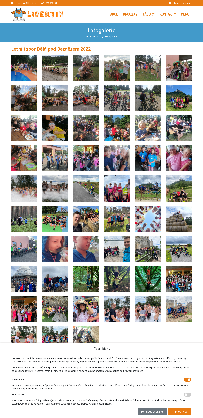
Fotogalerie (111, 36)
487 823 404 (51, 3)
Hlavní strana (93, 36)
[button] (185, 14)
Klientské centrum (181, 3)
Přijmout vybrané (152, 411)
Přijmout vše (179, 411)
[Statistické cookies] (187, 395)
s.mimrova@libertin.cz (26, 3)
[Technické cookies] (187, 380)
